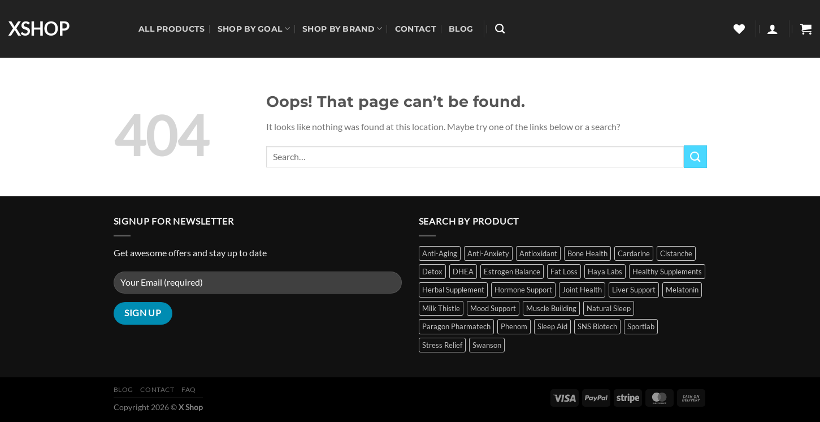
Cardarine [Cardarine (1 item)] (634, 253)
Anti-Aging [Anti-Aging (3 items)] (439, 253)
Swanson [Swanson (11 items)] (486, 345)
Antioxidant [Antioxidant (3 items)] (538, 253)
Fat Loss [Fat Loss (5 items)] (564, 271)
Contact (415, 29)
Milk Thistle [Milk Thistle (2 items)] (441, 308)
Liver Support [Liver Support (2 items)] (634, 289)
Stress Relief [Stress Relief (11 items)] (442, 345)
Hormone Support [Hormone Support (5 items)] (523, 289)
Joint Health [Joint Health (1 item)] (582, 289)
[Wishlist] (739, 28)
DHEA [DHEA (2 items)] (463, 271)
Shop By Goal (254, 28)
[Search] (500, 29)
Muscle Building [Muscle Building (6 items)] (551, 308)
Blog (461, 29)
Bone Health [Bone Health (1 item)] (587, 253)
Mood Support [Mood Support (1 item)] (493, 308)
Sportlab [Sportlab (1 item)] (640, 326)
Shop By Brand (342, 28)
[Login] (772, 28)
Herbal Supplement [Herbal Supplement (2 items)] (453, 289)
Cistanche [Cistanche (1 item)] (676, 253)
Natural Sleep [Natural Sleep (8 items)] (609, 308)
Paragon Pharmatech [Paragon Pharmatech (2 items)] (456, 326)
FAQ (188, 389)
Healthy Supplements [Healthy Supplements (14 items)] (667, 271)
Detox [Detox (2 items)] (432, 271)
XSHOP (39, 29)
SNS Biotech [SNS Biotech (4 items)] (597, 326)
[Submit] (695, 156)
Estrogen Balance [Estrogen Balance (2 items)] (512, 271)
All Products (171, 29)
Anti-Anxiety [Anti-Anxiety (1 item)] (488, 253)
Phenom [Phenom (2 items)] (514, 326)
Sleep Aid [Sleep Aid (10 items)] (552, 326)
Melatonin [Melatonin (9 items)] (682, 289)
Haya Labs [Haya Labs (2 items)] (605, 271)
